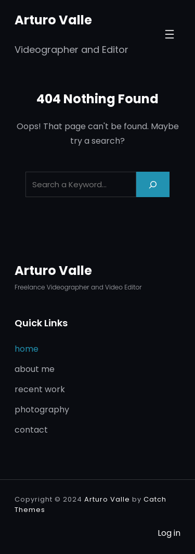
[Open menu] (169, 34)
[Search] (153, 184)
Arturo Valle (53, 20)
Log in (169, 533)
